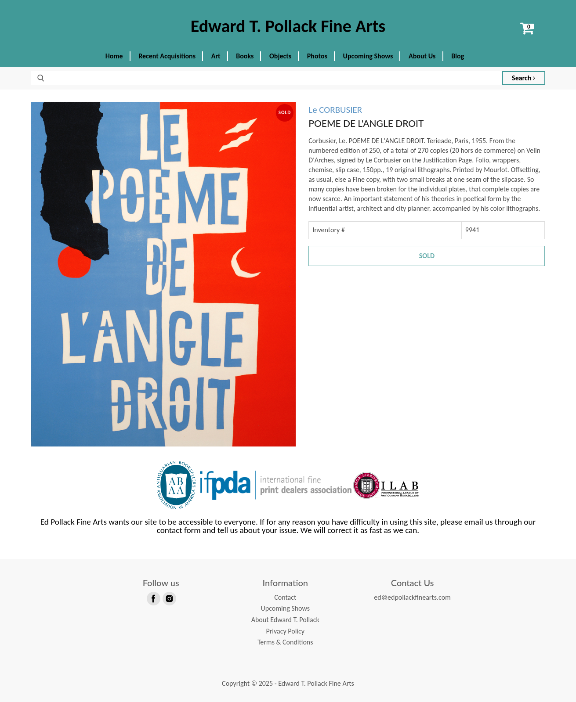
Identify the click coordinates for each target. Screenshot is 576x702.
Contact (285, 597)
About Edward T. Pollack (285, 620)
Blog (457, 56)
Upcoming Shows (368, 56)
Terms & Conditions (285, 642)
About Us (422, 56)
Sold (427, 256)
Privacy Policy (285, 631)
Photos (317, 56)
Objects (280, 56)
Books (245, 56)
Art (216, 56)
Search (523, 78)
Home (114, 56)
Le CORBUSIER (335, 109)
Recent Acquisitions (167, 56)
